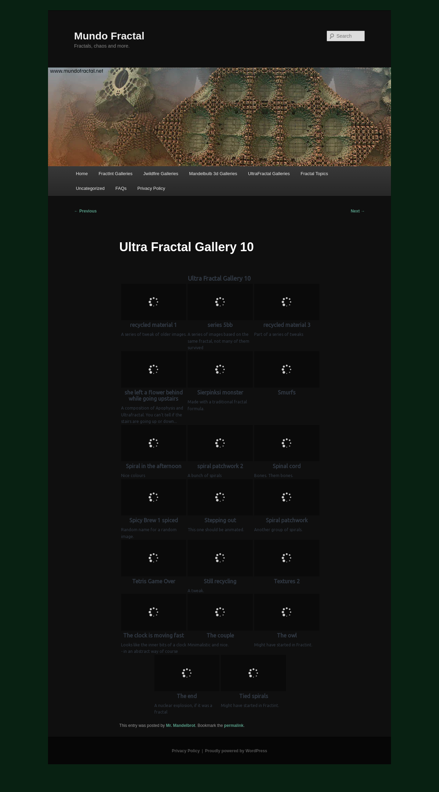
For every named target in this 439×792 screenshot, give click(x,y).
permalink (234, 725)
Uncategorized (90, 188)
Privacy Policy (151, 188)
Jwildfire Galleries (160, 173)
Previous (85, 211)
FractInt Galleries (115, 173)
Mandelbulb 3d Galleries (213, 173)
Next (358, 211)
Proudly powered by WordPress (236, 750)
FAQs (121, 188)
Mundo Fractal (109, 35)
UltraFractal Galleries (269, 173)
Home (82, 173)
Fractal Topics (314, 173)
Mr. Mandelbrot (180, 725)
